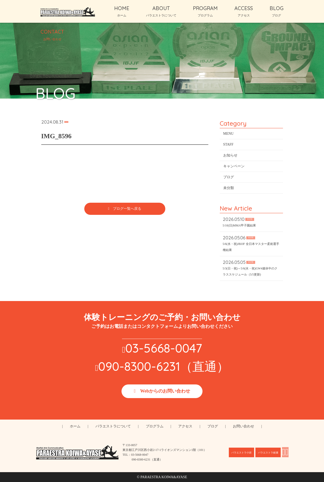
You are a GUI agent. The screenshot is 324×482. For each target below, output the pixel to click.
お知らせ (230, 156)
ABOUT (161, 11)
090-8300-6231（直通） (163, 366)
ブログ (228, 178)
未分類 (228, 189)
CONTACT (52, 35)
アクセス (185, 426)
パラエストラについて (113, 426)
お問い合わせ (243, 426)
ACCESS (243, 11)
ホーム (75, 426)
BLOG (277, 11)
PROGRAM (205, 11)
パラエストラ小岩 (241, 452)
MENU (228, 134)
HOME (121, 11)
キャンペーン (234, 167)
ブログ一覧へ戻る (127, 210)
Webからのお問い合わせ (165, 391)
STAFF (228, 145)
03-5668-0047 (163, 348)
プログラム (155, 426)
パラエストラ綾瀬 (268, 452)
